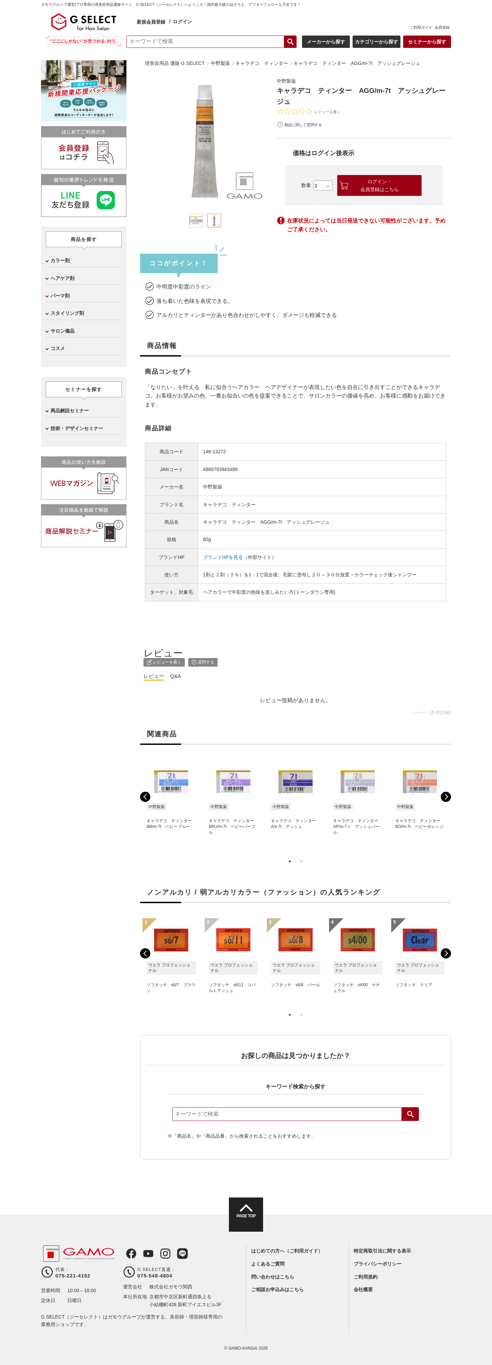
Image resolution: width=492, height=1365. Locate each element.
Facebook (128, 1253)
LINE (175, 1253)
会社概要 (363, 1289)
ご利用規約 (366, 1277)
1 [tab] (289, 868)
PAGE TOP (246, 1220)
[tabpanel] (205, 141)
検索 (410, 1114)
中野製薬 (288, 81)
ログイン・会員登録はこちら (379, 185)
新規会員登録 (151, 22)
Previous (145, 797)
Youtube (144, 1253)
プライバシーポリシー (377, 1264)
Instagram (159, 1253)
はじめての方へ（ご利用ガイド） (287, 1251)
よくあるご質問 (268, 1264)
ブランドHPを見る (223, 557)
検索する (290, 42)
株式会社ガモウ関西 (170, 1286)
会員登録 (442, 27)
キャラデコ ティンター (229, 504)
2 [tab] (301, 868)
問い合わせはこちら (272, 1277)
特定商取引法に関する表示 (382, 1251)
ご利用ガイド (421, 27)
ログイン (182, 21)
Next (446, 797)
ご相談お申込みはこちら (277, 1289)
